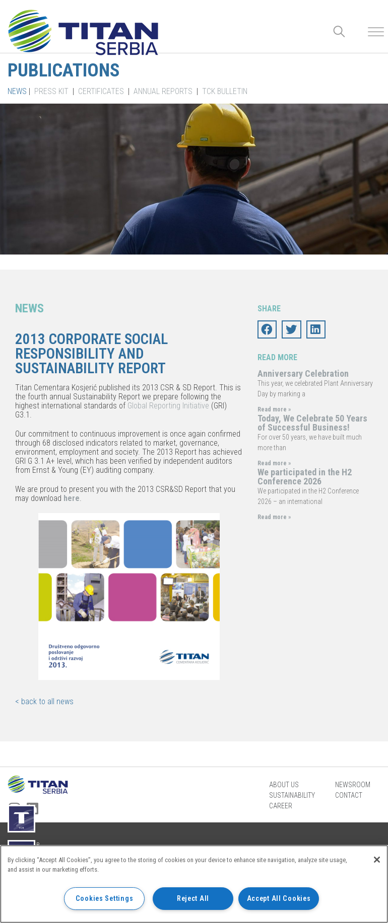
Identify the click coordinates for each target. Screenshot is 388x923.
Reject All (193, 898)
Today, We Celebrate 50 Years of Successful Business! (312, 423)
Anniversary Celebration (303, 373)
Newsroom (352, 785)
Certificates (101, 91)
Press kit (51, 91)
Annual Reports (163, 91)
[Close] (377, 860)
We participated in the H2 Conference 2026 (304, 476)
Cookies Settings (105, 898)
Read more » (274, 409)
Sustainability (292, 795)
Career (280, 806)
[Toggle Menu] (376, 32)
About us (284, 785)
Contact (348, 795)
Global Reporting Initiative (168, 405)
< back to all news (44, 701)
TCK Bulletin (224, 91)
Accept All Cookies (279, 898)
